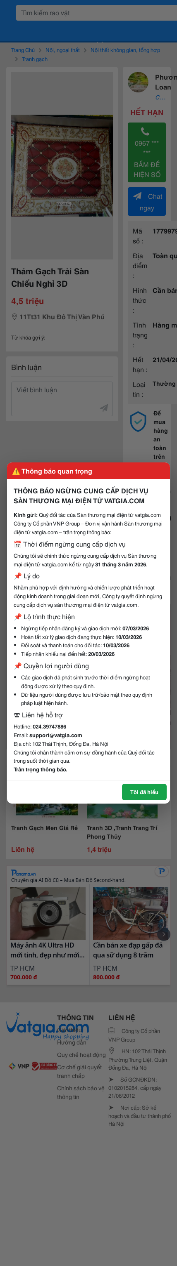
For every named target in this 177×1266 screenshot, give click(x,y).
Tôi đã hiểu (144, 791)
